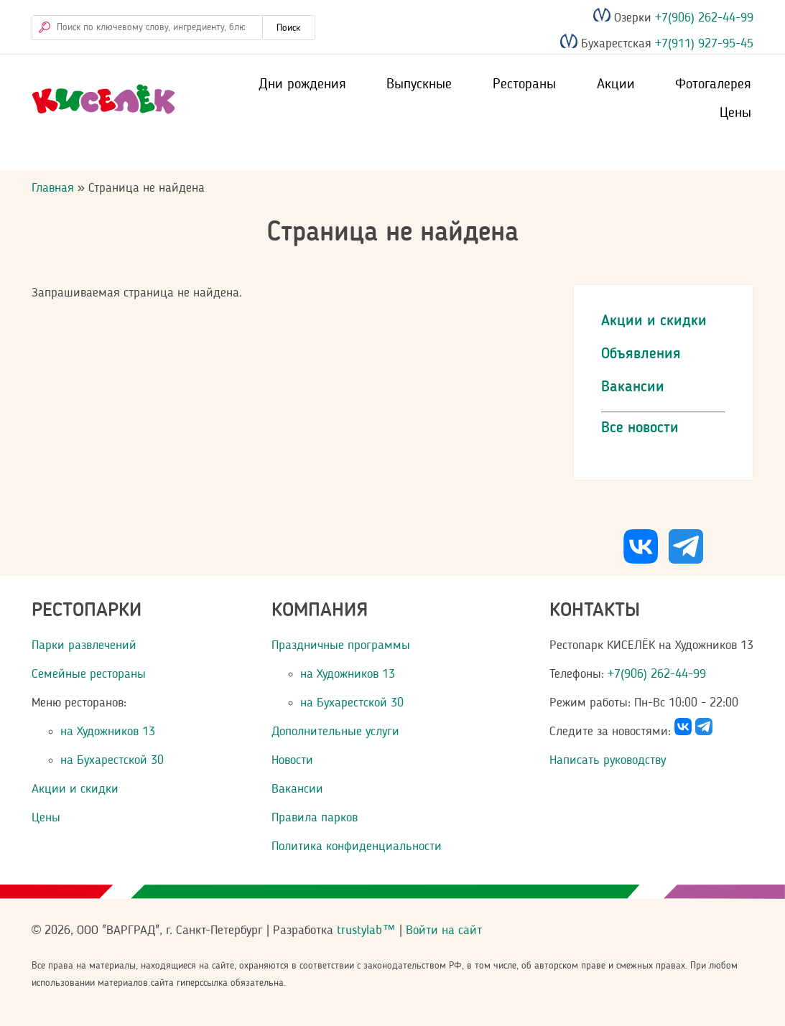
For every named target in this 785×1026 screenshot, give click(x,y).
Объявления (641, 354)
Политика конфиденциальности (356, 846)
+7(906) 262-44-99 (702, 17)
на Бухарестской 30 (112, 760)
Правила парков (314, 817)
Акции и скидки (654, 321)
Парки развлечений (84, 645)
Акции (616, 85)
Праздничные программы (340, 645)
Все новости (640, 428)
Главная (53, 188)
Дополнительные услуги (335, 731)
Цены (735, 113)
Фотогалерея (713, 85)
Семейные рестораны (89, 674)
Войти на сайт (444, 930)
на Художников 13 (107, 731)
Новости (292, 760)
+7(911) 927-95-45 (702, 44)
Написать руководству (607, 760)
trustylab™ (366, 930)
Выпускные (419, 85)
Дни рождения (302, 85)
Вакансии (632, 387)
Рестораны (524, 85)
